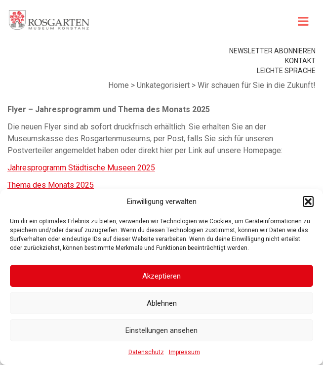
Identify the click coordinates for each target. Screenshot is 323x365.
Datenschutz (146, 352)
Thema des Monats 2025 (50, 185)
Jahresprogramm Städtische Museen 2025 (81, 167)
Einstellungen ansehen (161, 330)
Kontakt (300, 61)
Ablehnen (162, 303)
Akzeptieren (161, 276)
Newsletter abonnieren (272, 51)
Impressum (184, 352)
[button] (308, 201)
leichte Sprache (286, 71)
